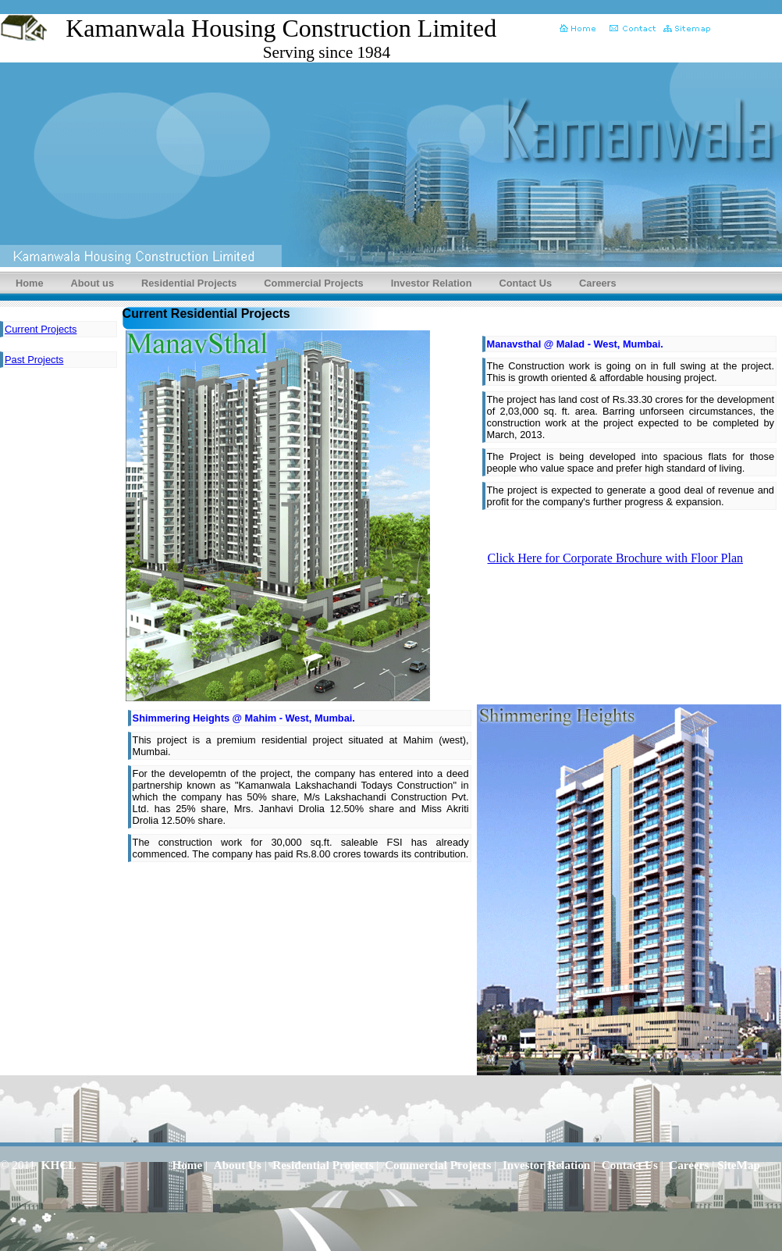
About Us (237, 1164)
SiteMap (738, 1164)
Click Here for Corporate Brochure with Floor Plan (615, 558)
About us (92, 283)
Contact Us (526, 283)
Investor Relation (431, 283)
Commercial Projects (313, 283)
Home (30, 283)
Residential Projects (188, 283)
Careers (598, 283)
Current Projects (40, 329)
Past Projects (34, 359)
